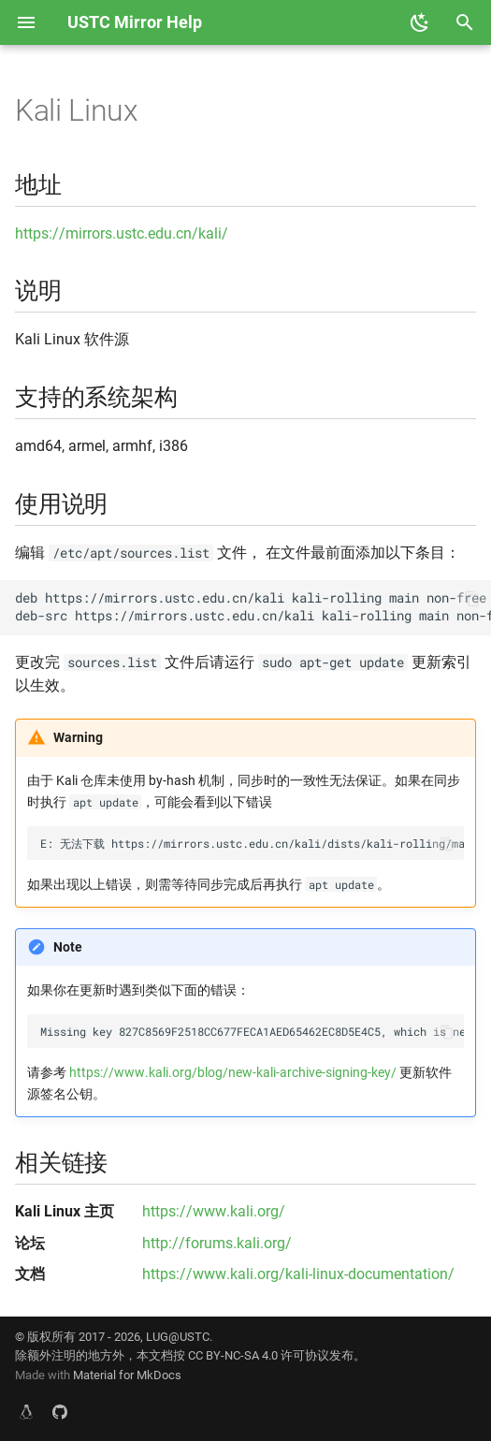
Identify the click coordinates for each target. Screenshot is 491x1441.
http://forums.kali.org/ (217, 1243)
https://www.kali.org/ (213, 1211)
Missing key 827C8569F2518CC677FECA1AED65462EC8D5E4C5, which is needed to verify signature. (252, 1031)
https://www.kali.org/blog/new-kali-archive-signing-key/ (233, 1073)
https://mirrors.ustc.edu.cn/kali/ (121, 233)
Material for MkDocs (127, 1375)
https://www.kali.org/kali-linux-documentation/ (298, 1274)
